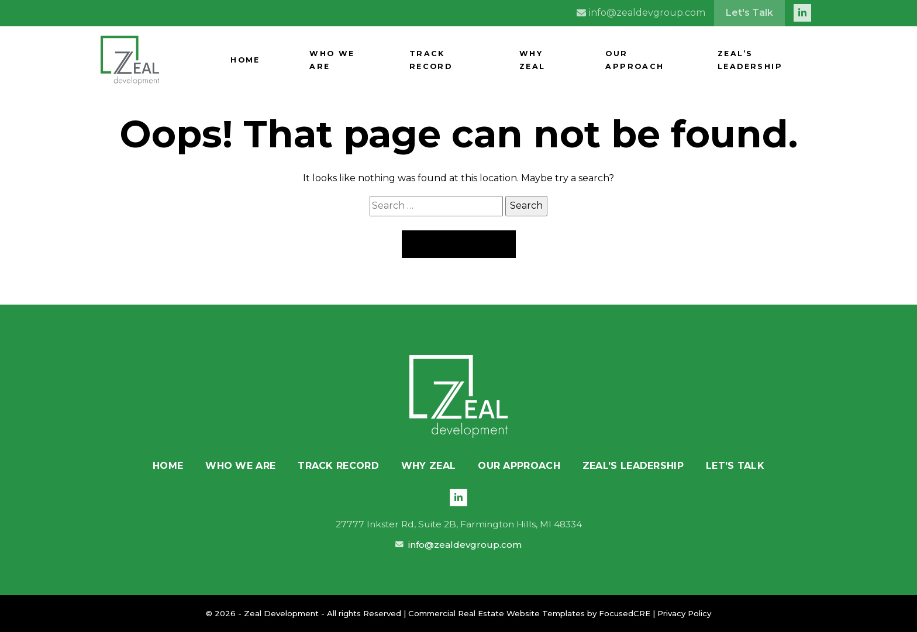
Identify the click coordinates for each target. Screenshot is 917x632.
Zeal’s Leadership (769, 60)
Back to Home (459, 244)
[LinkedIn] (458, 497)
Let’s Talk (735, 465)
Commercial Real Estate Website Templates (496, 613)
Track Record (525, 60)
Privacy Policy (684, 613)
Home (387, 60)
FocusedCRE (624, 613)
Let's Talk (749, 12)
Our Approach (674, 60)
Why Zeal (599, 60)
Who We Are (445, 60)
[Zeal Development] (458, 396)
